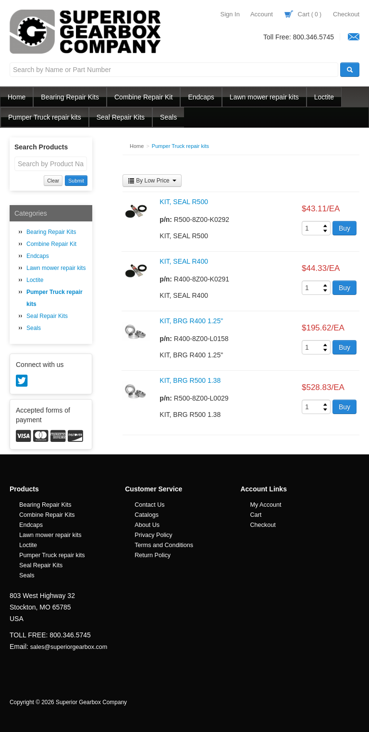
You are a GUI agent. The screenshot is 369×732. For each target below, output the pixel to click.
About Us (147, 525)
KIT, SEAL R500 (184, 202)
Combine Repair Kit (143, 97)
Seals (168, 117)
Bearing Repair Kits (70, 97)
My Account (265, 504)
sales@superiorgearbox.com (68, 647)
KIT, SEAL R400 (184, 261)
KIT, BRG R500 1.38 (190, 380)
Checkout (346, 14)
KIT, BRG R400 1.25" (191, 321)
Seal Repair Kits (121, 117)
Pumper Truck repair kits (44, 117)
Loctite (324, 97)
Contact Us (149, 504)
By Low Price (152, 180)
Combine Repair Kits (47, 515)
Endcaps (201, 97)
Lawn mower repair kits (264, 97)
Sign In (229, 14)
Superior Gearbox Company (86, 32)
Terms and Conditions (164, 545)
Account (261, 14)
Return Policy (153, 555)
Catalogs (147, 515)
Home (16, 97)
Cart (302, 14)
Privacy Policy (153, 535)
